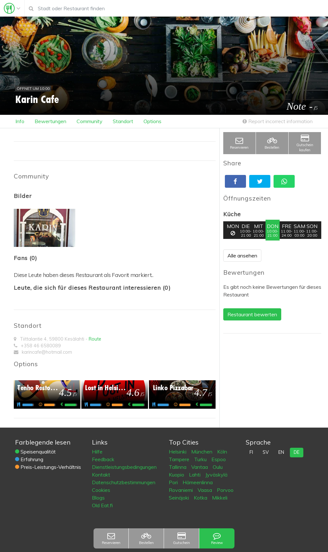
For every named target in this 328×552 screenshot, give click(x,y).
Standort (123, 121)
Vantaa (200, 467)
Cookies (101, 490)
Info (19, 121)
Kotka (201, 497)
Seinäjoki (179, 497)
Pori (174, 482)
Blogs (98, 497)
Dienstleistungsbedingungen (124, 467)
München (202, 451)
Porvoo (225, 490)
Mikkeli (219, 497)
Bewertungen (50, 121)
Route (95, 339)
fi (251, 452)
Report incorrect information (277, 121)
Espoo (218, 459)
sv (266, 452)
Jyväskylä (216, 474)
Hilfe (97, 451)
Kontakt (101, 474)
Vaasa (205, 490)
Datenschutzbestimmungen (123, 482)
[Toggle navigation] (12, 8)
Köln (222, 451)
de (296, 452)
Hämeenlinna (198, 482)
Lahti (195, 474)
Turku (201, 459)
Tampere (180, 459)
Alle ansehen (242, 255)
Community (89, 121)
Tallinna (178, 467)
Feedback (103, 459)
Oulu (218, 467)
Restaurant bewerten (252, 314)
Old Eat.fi (102, 505)
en (281, 452)
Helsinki (178, 451)
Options (152, 121)
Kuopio (177, 474)
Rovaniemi (181, 490)
